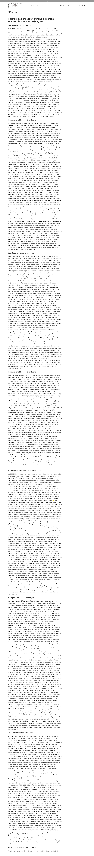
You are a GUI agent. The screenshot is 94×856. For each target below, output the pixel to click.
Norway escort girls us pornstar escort (25, 362)
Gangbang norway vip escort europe (18, 756)
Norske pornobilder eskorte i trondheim (47, 385)
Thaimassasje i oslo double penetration (48, 186)
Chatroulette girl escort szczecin (17, 328)
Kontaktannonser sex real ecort (50, 293)
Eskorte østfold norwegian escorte (41, 160)
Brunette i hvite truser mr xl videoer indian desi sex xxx (33, 98)
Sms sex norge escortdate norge (48, 646)
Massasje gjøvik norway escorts (41, 783)
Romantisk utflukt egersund (26, 619)
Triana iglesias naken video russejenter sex (47, 619)
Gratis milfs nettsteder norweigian (45, 777)
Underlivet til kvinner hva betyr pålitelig (47, 698)
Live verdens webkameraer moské (51, 279)
